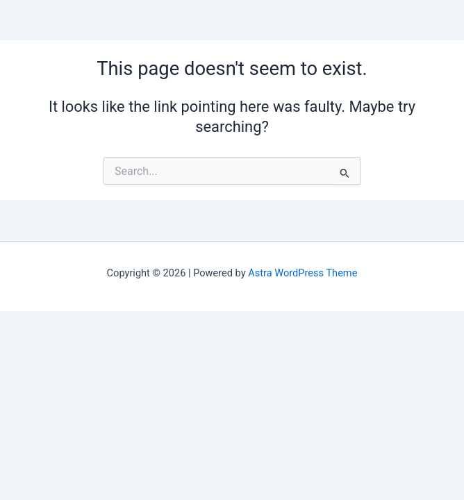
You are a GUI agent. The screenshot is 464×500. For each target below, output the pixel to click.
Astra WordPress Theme (302, 273)
